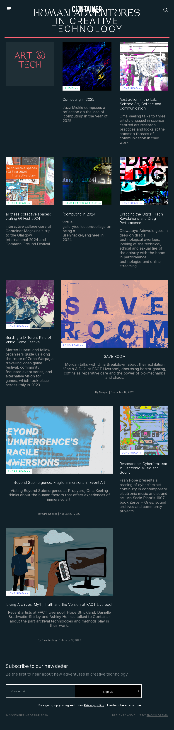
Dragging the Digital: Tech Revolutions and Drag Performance (141, 218)
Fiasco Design (157, 715)
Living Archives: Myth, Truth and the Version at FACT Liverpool (59, 604)
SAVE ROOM (114, 356)
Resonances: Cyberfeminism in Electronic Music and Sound (143, 468)
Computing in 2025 (78, 99)
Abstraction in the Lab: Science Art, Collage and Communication (140, 103)
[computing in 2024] (80, 214)
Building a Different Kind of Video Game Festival (28, 339)
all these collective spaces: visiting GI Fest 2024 (28, 216)
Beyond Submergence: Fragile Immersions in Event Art (59, 482)
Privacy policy (94, 705)
